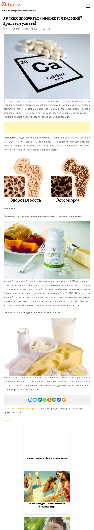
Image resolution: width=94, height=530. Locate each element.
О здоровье (32, 408)
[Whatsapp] (44, 400)
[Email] (54, 400)
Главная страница (14, 408)
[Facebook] (30, 400)
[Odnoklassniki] (49, 400)
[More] (64, 400)
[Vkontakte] (59, 400)
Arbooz (43, 526)
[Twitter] (35, 400)
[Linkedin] (40, 400)
